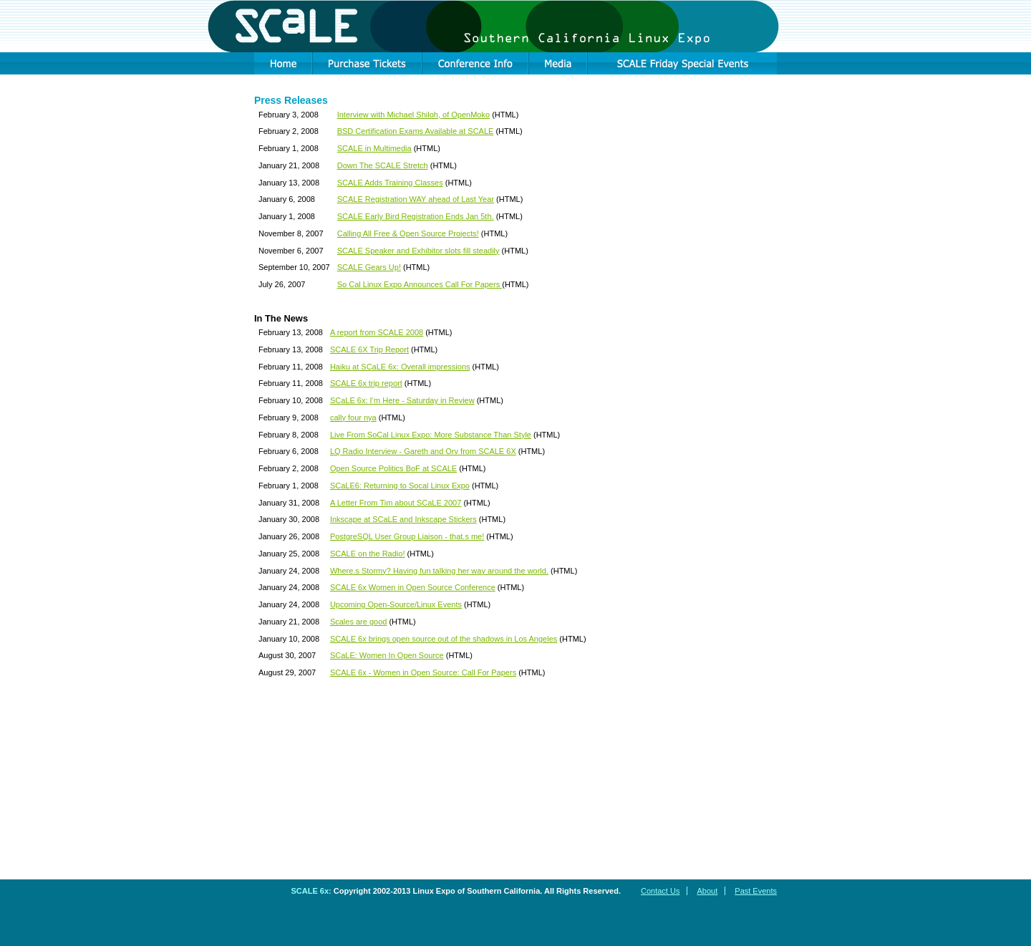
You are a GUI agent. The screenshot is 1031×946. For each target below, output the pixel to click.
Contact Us (660, 891)
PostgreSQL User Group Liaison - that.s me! (407, 536)
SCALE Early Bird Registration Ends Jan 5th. (415, 216)
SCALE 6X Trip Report (369, 349)
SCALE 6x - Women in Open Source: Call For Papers (423, 672)
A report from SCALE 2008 (376, 332)
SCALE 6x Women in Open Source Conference (412, 587)
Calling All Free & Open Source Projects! (408, 233)
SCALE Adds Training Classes (390, 182)
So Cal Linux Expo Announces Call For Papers (420, 284)
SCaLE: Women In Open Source (387, 655)
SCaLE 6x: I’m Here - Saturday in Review (402, 400)
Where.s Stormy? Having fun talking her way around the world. (439, 570)
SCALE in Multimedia (374, 148)
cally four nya (353, 417)
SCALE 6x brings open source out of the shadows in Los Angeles (443, 638)
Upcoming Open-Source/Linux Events (396, 604)
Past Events (756, 891)
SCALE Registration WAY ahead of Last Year (415, 199)
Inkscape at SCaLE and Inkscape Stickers (403, 519)
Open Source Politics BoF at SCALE (393, 468)
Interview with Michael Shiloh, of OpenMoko (413, 114)
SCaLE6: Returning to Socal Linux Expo (400, 485)
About (707, 891)
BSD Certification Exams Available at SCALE (415, 131)
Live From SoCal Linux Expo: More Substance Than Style (430, 434)
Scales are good (358, 621)
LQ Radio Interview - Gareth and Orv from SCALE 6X (423, 451)
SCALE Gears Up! (369, 267)
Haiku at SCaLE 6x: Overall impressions (400, 366)
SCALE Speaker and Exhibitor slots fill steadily (418, 250)
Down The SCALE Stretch (382, 165)
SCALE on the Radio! (367, 553)
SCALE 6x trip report (366, 383)
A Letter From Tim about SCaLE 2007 (395, 502)
